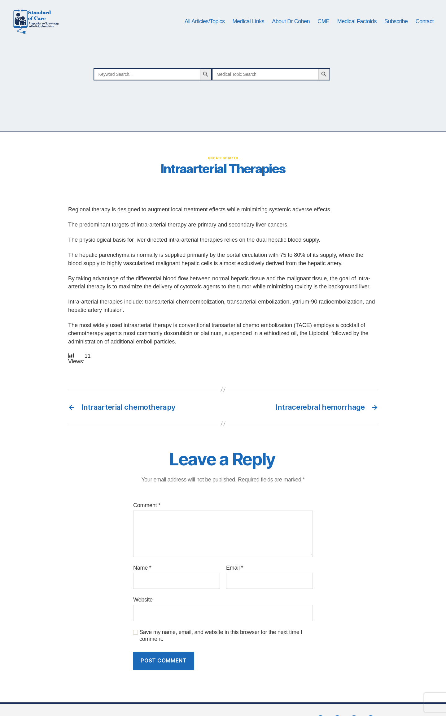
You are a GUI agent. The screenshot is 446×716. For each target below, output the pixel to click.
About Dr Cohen (291, 28)
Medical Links (249, 28)
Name (142, 582)
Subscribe (396, 28)
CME (323, 28)
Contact (424, 28)
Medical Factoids (357, 28)
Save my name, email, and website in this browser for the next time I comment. (220, 650)
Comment (146, 520)
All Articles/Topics (205, 28)
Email (234, 582)
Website (143, 614)
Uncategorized (223, 172)
